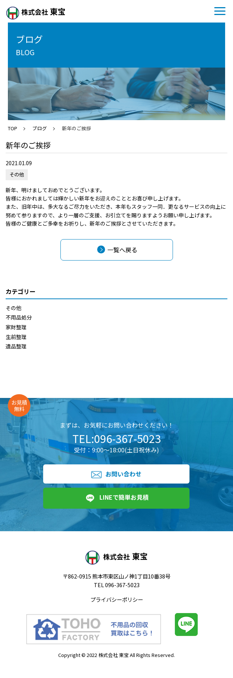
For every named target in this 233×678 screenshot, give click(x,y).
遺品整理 (16, 346)
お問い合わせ (116, 473)
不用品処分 (19, 317)
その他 (13, 308)
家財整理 (16, 327)
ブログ (39, 128)
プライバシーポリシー (116, 599)
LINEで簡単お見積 (116, 498)
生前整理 (16, 337)
